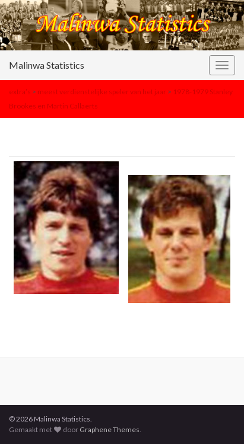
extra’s (20, 91)
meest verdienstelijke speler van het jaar (101, 91)
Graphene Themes (110, 429)
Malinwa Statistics (46, 65)
